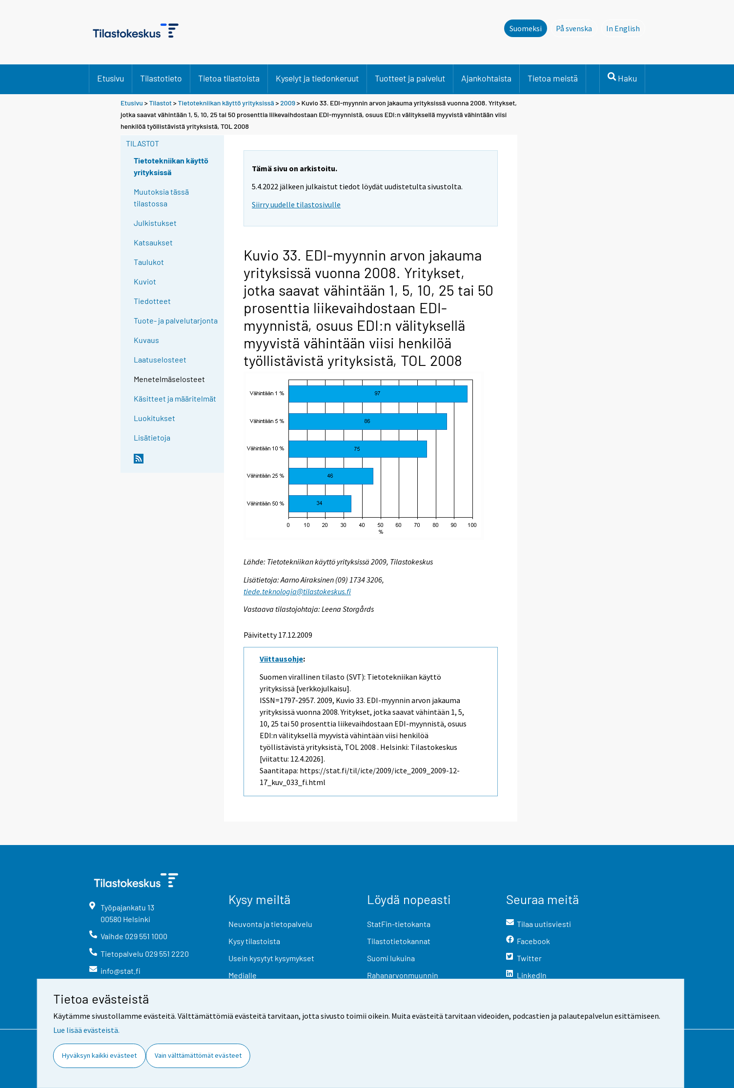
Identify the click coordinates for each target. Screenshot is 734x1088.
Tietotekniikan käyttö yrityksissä (227, 103)
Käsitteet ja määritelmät (175, 398)
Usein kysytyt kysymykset (271, 958)
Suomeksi (526, 28)
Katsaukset (153, 242)
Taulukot (149, 261)
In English (625, 27)
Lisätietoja (152, 437)
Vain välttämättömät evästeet (198, 1055)
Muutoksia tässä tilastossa (161, 197)
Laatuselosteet (160, 359)
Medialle (242, 975)
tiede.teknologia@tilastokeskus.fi (297, 591)
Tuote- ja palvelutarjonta (176, 320)
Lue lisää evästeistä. (86, 1030)
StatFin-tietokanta (398, 923)
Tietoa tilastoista (229, 78)
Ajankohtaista (486, 78)
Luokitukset (154, 418)
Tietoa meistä (553, 78)
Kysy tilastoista (254, 941)
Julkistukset (155, 222)
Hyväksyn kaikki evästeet (99, 1055)
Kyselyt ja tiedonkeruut (317, 78)
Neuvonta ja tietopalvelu (270, 923)
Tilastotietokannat (398, 941)
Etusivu (110, 78)
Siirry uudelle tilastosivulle (296, 204)
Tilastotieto (161, 78)
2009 (287, 103)
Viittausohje (281, 659)
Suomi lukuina (391, 958)
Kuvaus (146, 339)
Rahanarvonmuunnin (402, 975)
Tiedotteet (152, 300)
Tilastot (160, 103)
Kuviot (145, 281)
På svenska (576, 27)
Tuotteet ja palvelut (410, 78)
